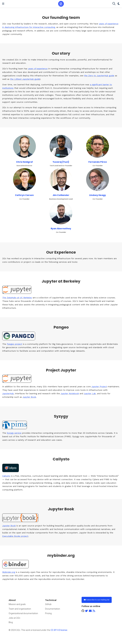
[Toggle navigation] (3, 4)
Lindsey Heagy (97, 195)
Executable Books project (15, 536)
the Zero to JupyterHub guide (99, 75)
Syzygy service (14, 433)
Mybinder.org (8, 572)
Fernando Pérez (97, 161)
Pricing (48, 613)
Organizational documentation (23, 613)
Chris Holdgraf (24, 161)
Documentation (52, 609)
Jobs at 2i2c (14, 618)
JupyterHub (8, 393)
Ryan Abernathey (61, 228)
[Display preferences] (119, 4)
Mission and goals (17, 604)
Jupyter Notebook (70, 393)
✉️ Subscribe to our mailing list (96, 600)
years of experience (38, 68)
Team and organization (20, 609)
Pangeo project (14, 344)
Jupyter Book (29, 397)
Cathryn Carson (24, 195)
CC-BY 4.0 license (59, 630)
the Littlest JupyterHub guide (25, 79)
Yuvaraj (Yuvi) (61, 161)
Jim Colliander (61, 195)
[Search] (113, 4)
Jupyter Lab (90, 393)
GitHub (48, 604)
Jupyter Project (99, 386)
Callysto (6, 476)
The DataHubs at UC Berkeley (17, 297)
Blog (11, 622)
